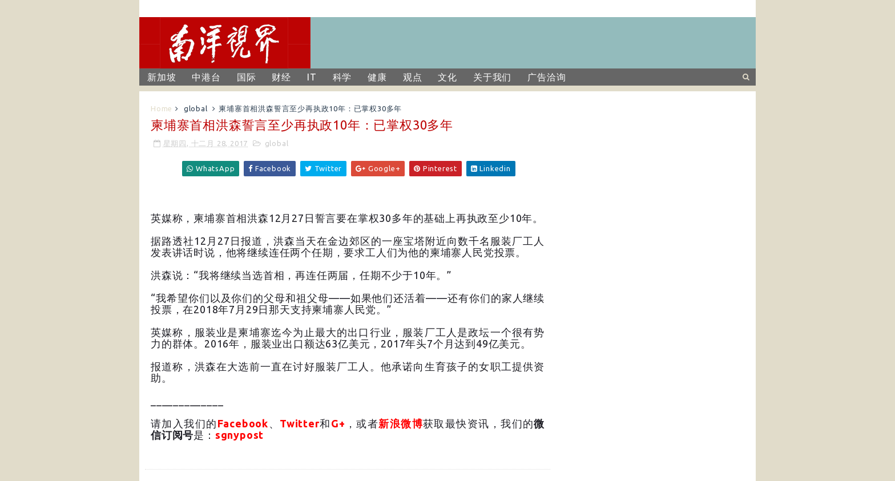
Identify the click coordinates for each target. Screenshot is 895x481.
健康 (377, 77)
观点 (412, 77)
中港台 (206, 77)
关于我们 (492, 77)
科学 (342, 77)
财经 (281, 77)
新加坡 (161, 77)
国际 (246, 77)
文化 (447, 77)
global (196, 108)
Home (161, 108)
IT (312, 77)
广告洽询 (546, 77)
